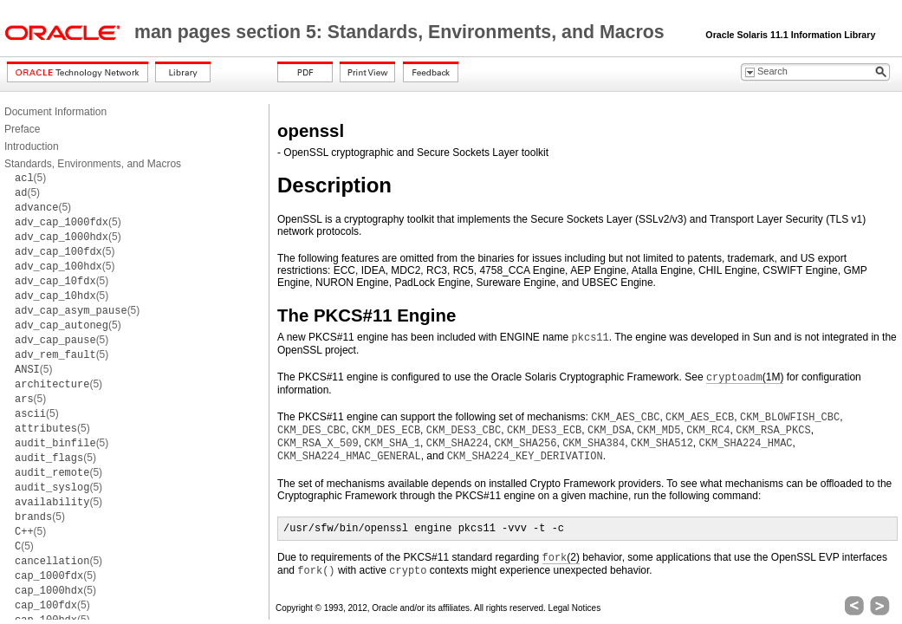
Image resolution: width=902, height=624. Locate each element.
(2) (561, 557)
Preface (22, 129)
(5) (30, 178)
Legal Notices (574, 608)
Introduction (31, 146)
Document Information (55, 112)
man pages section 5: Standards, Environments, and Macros (402, 32)
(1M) (744, 377)
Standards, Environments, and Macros (92, 164)
